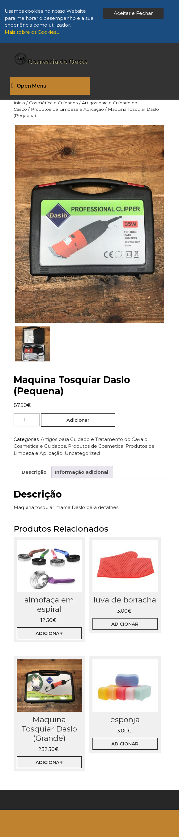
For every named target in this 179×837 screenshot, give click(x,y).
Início (19, 102)
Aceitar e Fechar (133, 13)
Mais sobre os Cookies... (32, 32)
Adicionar (77, 420)
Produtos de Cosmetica (95, 446)
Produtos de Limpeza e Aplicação (67, 109)
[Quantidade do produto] (27, 420)
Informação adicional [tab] (81, 472)
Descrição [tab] (34, 472)
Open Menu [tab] (28, 86)
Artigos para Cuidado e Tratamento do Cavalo (94, 439)
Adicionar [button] (49, 633)
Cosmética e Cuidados (53, 102)
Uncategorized (82, 453)
